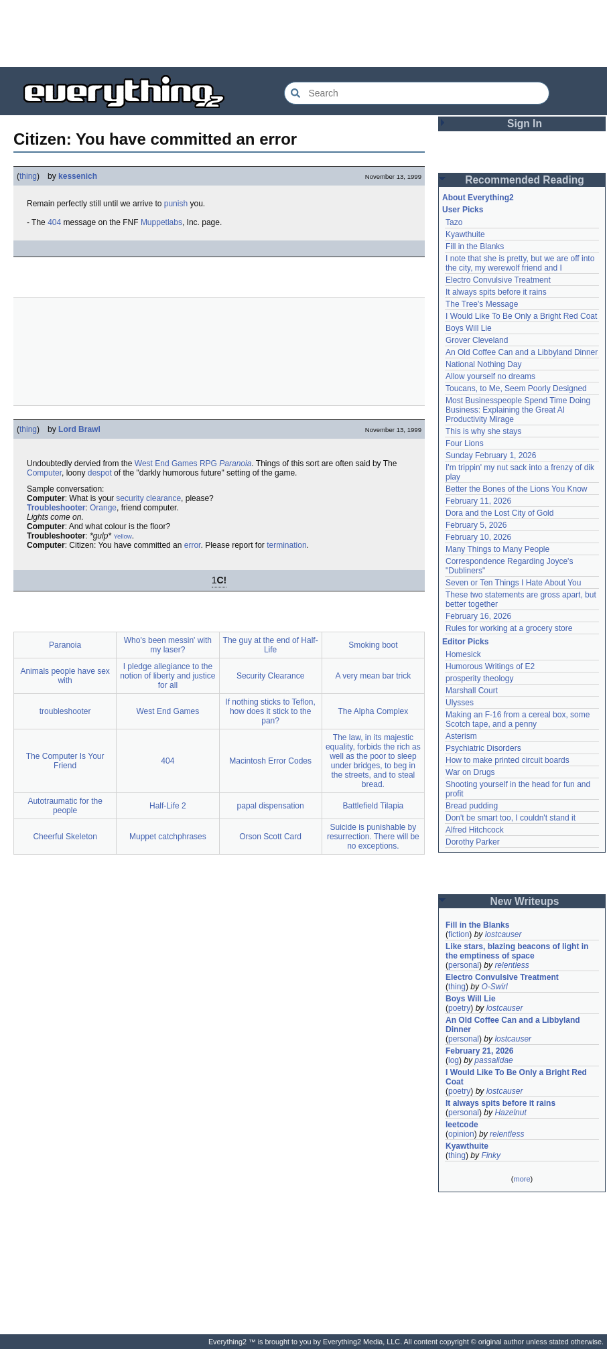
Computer (44, 473)
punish (176, 203)
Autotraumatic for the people (64, 805)
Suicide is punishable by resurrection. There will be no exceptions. (373, 837)
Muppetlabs (161, 222)
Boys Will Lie (469, 328)
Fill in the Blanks (475, 246)
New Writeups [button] (524, 901)
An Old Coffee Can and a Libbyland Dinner (522, 352)
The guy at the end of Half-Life (270, 645)
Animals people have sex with (64, 675)
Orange (103, 507)
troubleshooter (65, 711)
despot (100, 473)
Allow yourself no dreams (490, 376)
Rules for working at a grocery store (509, 628)
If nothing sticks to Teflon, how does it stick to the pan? (270, 711)
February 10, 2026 (478, 537)
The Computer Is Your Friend (65, 761)
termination (286, 545)
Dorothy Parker (473, 842)
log (453, 1060)
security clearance (148, 498)
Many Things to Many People (497, 549)
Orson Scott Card (270, 836)
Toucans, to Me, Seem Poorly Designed (516, 388)
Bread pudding (472, 805)
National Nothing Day (483, 364)
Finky (490, 1155)
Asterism (461, 736)
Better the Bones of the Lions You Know (517, 489)
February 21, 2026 (479, 1051)
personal (463, 965)
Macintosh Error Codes (270, 761)
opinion (461, 1134)
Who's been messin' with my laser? (168, 645)
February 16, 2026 (478, 616)
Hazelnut (510, 1112)
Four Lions (465, 443)
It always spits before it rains (496, 292)
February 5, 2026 (476, 525)
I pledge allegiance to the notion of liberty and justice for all (167, 676)
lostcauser (503, 934)
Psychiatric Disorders (483, 748)
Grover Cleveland (477, 340)
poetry (459, 1008)
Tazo (454, 222)
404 (54, 222)
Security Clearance (270, 676)
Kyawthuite (465, 234)
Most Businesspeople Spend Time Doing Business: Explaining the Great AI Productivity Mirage (518, 410)
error (192, 545)
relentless (511, 965)
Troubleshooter (56, 507)
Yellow (122, 536)
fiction (458, 934)
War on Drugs (470, 772)
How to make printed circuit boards (507, 760)
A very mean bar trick (373, 676)
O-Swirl (494, 986)
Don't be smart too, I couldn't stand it (511, 818)
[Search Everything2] (416, 93)
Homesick (463, 654)
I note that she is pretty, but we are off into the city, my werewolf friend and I (520, 263)
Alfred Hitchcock (475, 830)
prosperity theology (479, 678)
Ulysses (460, 702)
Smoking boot (372, 645)
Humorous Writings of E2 (490, 666)
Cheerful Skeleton (64, 836)
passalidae (493, 1060)
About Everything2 (478, 197)
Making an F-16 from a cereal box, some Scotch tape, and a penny (518, 719)
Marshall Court (472, 690)
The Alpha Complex (373, 711)
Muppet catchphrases (167, 836)
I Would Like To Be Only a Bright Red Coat (521, 316)
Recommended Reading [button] (524, 180)
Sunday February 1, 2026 (491, 455)
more (521, 1179)
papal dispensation (270, 805)
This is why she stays (483, 431)
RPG (208, 463)
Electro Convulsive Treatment (498, 280)
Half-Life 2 (167, 805)
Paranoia (235, 463)
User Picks (462, 209)
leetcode (462, 1124)
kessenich (77, 176)
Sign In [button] (524, 123)
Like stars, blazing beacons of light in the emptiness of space (517, 951)
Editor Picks (465, 641)
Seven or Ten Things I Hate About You (513, 582)
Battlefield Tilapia (373, 805)
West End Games (166, 463)
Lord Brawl (79, 429)
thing (28, 176)
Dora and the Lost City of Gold (499, 513)
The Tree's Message (482, 304)
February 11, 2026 (478, 501)
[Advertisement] (303, 33)
